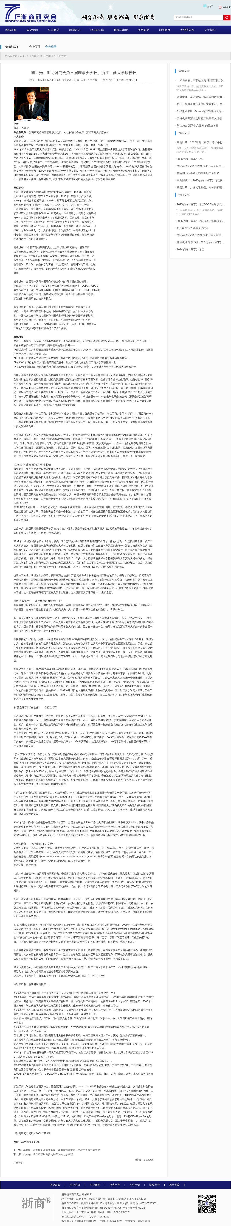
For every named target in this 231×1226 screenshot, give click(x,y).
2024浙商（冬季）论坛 (190, 249)
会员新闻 (35, 46)
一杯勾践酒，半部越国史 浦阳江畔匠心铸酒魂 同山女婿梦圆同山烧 (201, 80)
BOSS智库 (97, 29)
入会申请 (225, 7)
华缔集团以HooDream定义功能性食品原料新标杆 (201, 111)
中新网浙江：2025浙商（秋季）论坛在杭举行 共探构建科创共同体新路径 (201, 180)
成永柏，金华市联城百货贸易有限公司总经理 (43, 1154)
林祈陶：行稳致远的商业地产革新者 (198, 173)
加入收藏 (107, 80)
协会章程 (154, 1184)
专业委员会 (187, 29)
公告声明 (114, 1184)
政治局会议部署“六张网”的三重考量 (197, 125)
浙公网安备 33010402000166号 (78, 1221)
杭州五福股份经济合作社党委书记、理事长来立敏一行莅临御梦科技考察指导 (201, 104)
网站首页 (11, 29)
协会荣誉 (75, 1184)
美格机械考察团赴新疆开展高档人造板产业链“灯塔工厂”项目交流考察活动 (201, 118)
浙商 (209, 6)
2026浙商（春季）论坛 (190, 158)
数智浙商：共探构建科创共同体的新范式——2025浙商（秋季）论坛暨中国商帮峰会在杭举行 (201, 187)
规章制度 (174, 1184)
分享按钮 (18, 1162)
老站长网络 (144, 1221)
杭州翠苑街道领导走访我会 (193, 227)
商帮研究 (143, 29)
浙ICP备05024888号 (111, 1221)
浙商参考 (164, 29)
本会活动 (32, 29)
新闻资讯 (74, 29)
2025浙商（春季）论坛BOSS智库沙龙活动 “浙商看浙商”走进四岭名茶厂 (201, 204)
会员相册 (51, 46)
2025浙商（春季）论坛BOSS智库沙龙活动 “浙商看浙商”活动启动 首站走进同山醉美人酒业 (201, 220)
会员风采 (53, 29)
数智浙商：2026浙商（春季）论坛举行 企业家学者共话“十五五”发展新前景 (201, 142)
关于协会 (210, 29)
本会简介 (55, 1184)
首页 (22, 55)
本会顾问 (95, 1184)
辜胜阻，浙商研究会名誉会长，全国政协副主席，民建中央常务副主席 (56, 1150)
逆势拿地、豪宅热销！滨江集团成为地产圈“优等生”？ (201, 96)
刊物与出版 (121, 29)
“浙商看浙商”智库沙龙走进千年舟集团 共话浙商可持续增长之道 (201, 166)
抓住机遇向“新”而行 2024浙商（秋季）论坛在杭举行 (201, 242)
